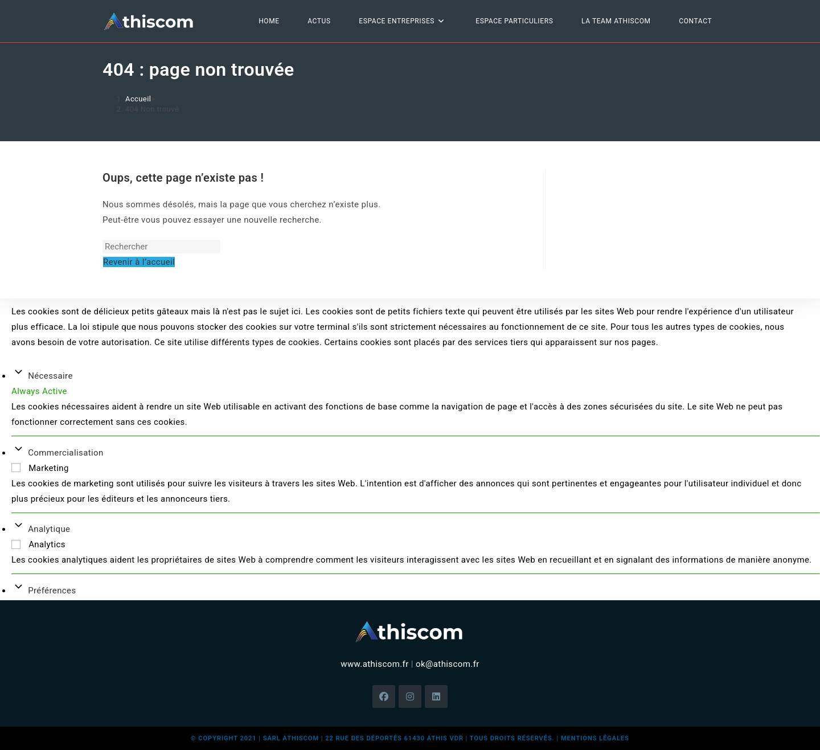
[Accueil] (138, 99)
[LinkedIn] (436, 696)
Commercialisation (66, 453)
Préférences (52, 590)
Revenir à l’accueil (139, 262)
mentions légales (595, 738)
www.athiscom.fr (374, 664)
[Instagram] (410, 696)
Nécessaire (50, 376)
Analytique (49, 529)
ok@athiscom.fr (447, 664)
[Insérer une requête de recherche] (161, 246)
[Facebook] (383, 696)
